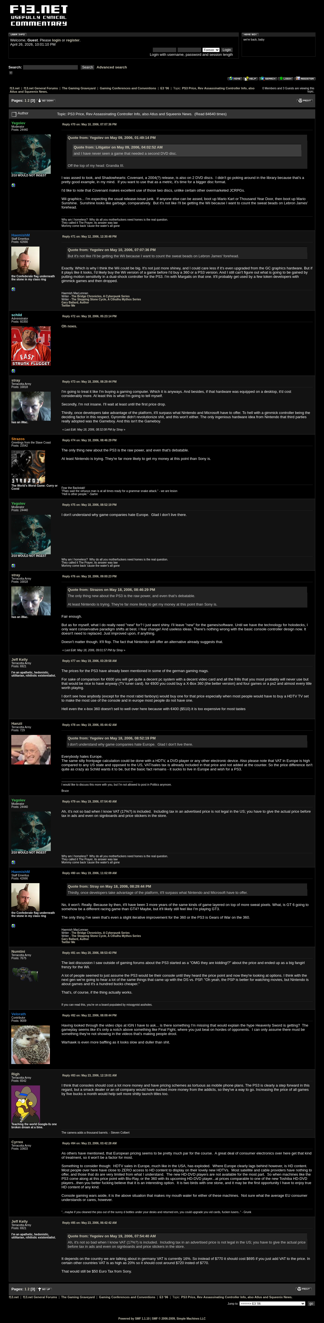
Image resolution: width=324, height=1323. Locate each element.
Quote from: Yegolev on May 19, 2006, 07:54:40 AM (112, 1236)
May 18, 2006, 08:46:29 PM (89, 440)
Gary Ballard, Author (75, 302)
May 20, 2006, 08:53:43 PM (89, 952)
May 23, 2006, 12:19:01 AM (89, 1075)
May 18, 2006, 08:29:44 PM (89, 381)
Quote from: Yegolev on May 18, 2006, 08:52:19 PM (112, 738)
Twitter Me (68, 305)
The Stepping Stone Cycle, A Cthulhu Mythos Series (106, 299)
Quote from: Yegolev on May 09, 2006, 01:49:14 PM (112, 138)
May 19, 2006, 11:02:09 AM (89, 873)
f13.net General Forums (41, 88)
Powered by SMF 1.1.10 (134, 1318)
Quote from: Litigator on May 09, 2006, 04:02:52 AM (118, 147)
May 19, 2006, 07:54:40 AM (89, 801)
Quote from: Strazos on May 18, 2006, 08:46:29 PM (111, 590)
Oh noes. (69, 326)
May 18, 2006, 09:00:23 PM (89, 576)
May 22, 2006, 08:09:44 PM (89, 1015)
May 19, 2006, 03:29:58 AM (89, 660)
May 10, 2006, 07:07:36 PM (89, 124)
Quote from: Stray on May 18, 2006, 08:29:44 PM (109, 886)
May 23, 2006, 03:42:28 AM (89, 1143)
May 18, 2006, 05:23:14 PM (89, 316)
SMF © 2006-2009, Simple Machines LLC (179, 1318)
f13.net (14, 88)
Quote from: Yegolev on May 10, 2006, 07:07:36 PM (112, 250)
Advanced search (112, 67)
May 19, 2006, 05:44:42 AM (89, 724)
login (56, 40)
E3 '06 (164, 88)
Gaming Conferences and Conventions (128, 88)
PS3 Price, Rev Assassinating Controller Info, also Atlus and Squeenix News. (237, 1297)
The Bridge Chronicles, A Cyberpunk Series (100, 296)
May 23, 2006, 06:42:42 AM (89, 1222)
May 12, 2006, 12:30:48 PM (89, 236)
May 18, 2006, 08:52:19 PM (89, 504)
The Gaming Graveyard (79, 88)
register (73, 40)
